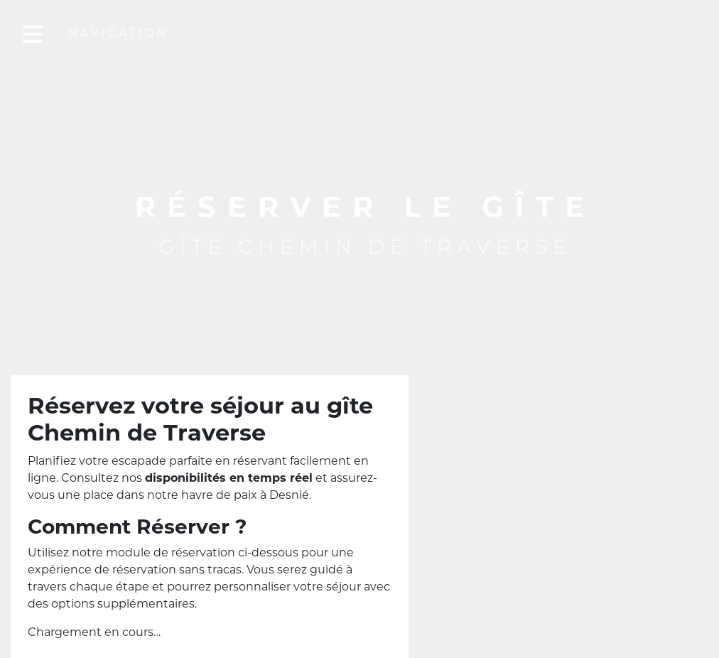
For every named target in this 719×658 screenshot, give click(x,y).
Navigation (129, 34)
